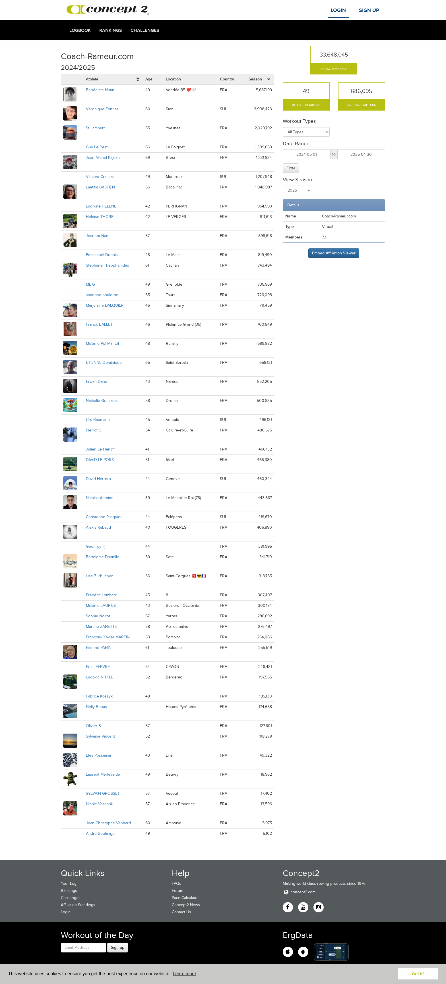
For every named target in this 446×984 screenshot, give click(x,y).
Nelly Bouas (96, 707)
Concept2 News (186, 905)
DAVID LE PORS (100, 460)
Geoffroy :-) (95, 546)
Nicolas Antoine (99, 498)
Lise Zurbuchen (99, 576)
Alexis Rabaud (98, 527)
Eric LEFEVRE (98, 667)
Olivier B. (94, 726)
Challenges (145, 30)
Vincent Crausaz (100, 177)
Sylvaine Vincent (100, 736)
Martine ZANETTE (101, 626)
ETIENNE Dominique (104, 362)
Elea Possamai (98, 755)
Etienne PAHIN (99, 647)
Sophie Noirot (98, 616)
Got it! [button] (418, 973)
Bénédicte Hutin (100, 90)
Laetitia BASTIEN (100, 187)
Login (338, 10)
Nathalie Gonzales (102, 400)
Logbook (80, 30)
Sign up (117, 947)
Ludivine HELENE (101, 206)
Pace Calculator (185, 898)
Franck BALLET (99, 324)
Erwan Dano (96, 381)
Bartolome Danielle (102, 557)
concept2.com (299, 892)
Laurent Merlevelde (103, 774)
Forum (177, 890)
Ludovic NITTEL (99, 677)
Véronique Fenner (102, 109)
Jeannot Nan (97, 236)
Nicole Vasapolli (99, 804)
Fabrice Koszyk (99, 696)
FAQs (176, 883)
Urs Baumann (98, 420)
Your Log (69, 883)
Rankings (110, 30)
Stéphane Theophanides (107, 265)
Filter (290, 168)
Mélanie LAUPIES (101, 605)
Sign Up (369, 10)
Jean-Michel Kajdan (103, 157)
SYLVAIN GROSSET (103, 793)
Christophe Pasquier (104, 517)
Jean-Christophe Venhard (108, 823)
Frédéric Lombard (101, 595)
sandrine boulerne (102, 295)
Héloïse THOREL (100, 217)
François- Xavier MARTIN (108, 637)
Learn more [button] (184, 973)
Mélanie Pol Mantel (102, 343)
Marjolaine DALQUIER (105, 305)
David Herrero (98, 479)
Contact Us (181, 912)
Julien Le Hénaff (100, 449)
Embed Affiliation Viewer (334, 253)
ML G (90, 284)
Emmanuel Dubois (102, 255)
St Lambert (95, 128)
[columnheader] (113, 79)
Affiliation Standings (78, 905)
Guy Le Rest (97, 147)
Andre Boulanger (101, 833)
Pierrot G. (94, 430)
